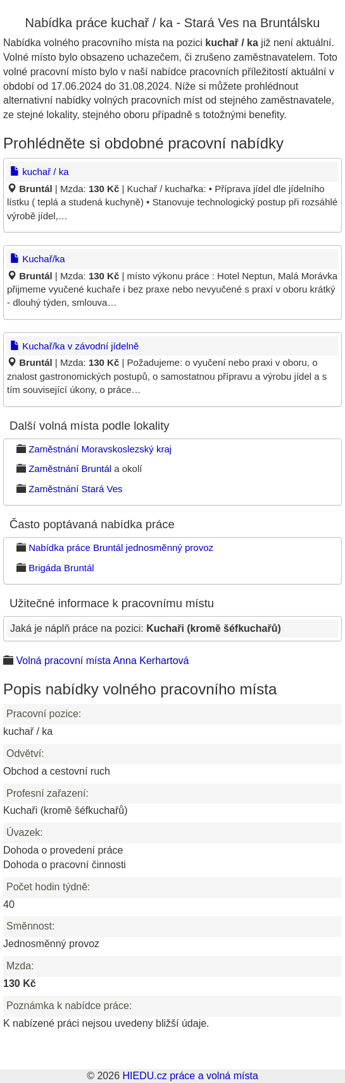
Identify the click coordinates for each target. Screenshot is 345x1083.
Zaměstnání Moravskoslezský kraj (100, 449)
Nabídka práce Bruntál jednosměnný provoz (120, 547)
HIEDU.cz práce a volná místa (190, 1075)
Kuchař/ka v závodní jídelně (74, 346)
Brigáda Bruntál (61, 567)
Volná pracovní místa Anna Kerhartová (102, 660)
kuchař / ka (39, 171)
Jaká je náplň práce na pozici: (145, 628)
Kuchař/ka (37, 258)
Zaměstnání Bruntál (69, 468)
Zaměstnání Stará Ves (75, 488)
